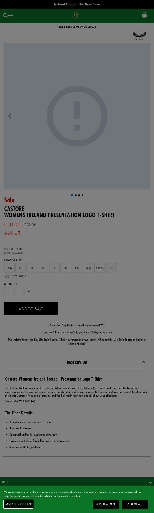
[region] (77, 499)
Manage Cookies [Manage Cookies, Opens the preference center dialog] (18, 504)
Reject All (135, 504)
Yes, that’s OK (106, 504)
